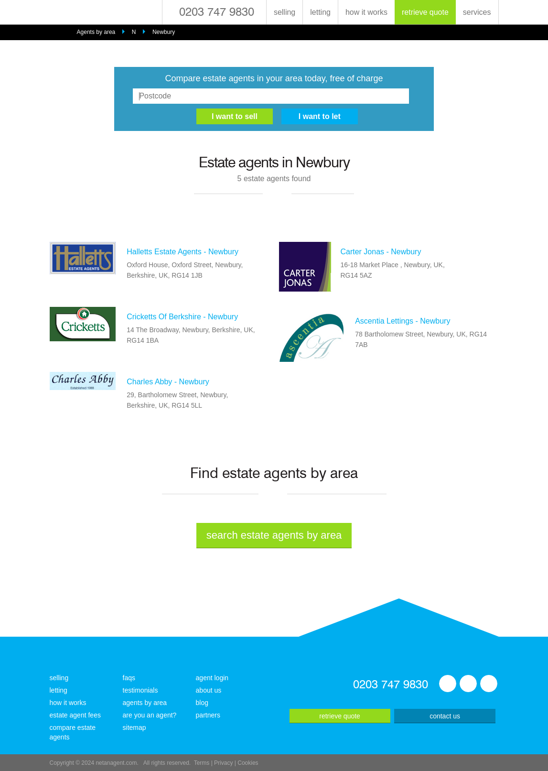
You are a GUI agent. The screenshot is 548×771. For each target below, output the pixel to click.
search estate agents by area (274, 535)
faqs (129, 678)
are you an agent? (150, 715)
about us (209, 690)
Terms (202, 763)
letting (320, 12)
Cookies (247, 763)
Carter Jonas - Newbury (380, 252)
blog (202, 702)
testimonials (140, 690)
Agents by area (96, 32)
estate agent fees (75, 715)
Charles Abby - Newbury (168, 382)
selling (284, 12)
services (477, 12)
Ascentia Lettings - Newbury (402, 321)
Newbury (163, 32)
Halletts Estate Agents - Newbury (182, 252)
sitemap (134, 727)
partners (208, 715)
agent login (212, 678)
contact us (445, 716)
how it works (366, 12)
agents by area (145, 702)
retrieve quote (425, 12)
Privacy (223, 763)
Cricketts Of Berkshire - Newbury (182, 317)
